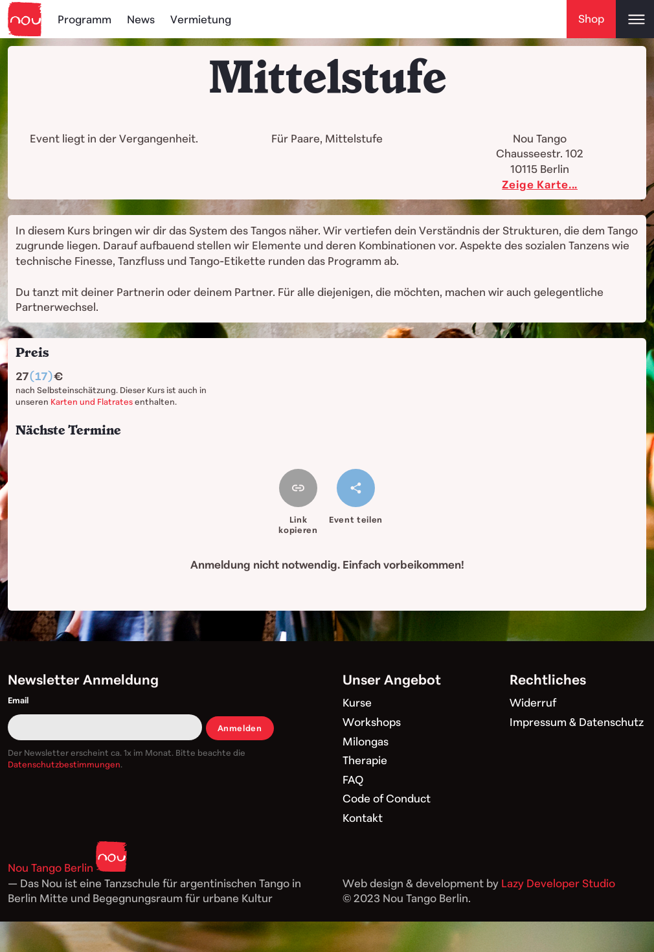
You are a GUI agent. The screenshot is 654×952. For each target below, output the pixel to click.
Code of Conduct (387, 798)
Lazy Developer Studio (558, 883)
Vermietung (200, 19)
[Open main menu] (635, 19)
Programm (84, 19)
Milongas (366, 741)
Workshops (372, 722)
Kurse (357, 702)
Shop (591, 18)
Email (18, 700)
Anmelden (240, 728)
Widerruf (533, 702)
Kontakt (363, 817)
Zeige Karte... (540, 184)
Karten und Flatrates (92, 401)
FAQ (353, 779)
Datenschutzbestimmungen (64, 764)
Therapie (365, 760)
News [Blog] (141, 19)
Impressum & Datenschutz (577, 722)
